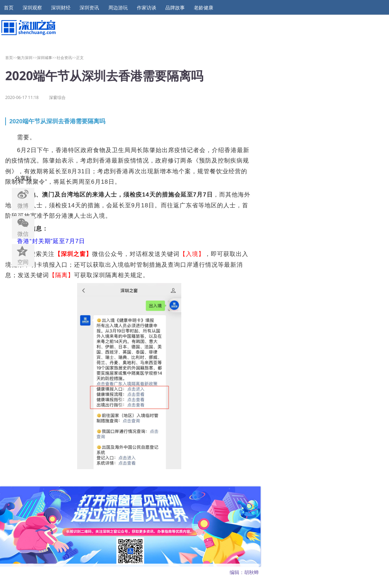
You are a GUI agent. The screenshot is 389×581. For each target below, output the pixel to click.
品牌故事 (175, 7)
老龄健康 (203, 7)
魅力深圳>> (27, 57)
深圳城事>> (47, 57)
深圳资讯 (89, 7)
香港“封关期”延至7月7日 (51, 241)
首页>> (11, 57)
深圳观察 (32, 7)
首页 (9, 7)
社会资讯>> (66, 57)
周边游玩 (118, 7)
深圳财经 (61, 7)
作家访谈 (146, 7)
